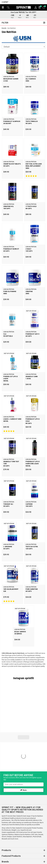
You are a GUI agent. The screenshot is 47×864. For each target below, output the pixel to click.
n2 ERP (41, 859)
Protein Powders (37, 789)
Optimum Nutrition (8, 795)
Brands (4, 28)
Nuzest (40, 795)
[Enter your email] (23, 745)
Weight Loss (15, 791)
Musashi (5, 800)
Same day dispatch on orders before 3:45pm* (23, 2)
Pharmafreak (37, 797)
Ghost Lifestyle (7, 797)
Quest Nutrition (17, 797)
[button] (3, 7)
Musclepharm (27, 797)
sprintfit (29, 678)
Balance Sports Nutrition (23, 795)
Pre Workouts (6, 791)
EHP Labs (34, 795)
